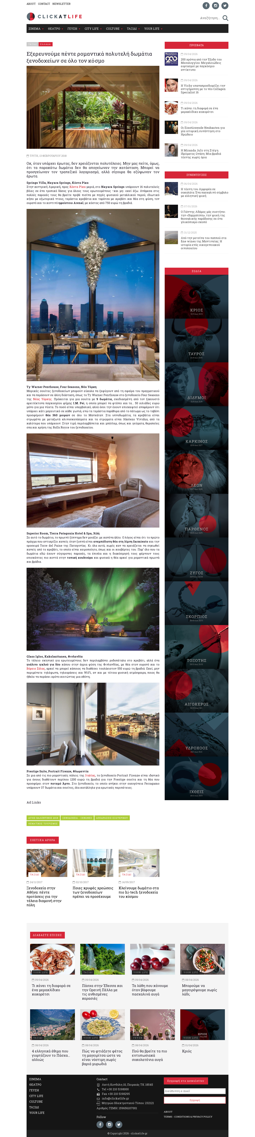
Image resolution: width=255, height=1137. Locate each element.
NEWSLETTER (61, 3)
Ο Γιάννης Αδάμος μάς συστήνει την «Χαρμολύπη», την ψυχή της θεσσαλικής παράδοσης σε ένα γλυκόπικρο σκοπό (203, 217)
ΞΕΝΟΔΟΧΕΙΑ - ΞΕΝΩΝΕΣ (77, 817)
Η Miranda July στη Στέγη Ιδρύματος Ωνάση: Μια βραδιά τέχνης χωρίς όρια (201, 153)
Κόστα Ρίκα (77, 187)
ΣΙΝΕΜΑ (35, 28)
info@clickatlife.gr (115, 1098)
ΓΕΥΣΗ (72, 28)
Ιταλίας (90, 775)
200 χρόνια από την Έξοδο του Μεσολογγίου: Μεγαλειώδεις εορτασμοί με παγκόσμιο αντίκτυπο (201, 64)
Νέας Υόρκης (42, 399)
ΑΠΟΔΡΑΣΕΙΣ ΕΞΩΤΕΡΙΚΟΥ (112, 817)
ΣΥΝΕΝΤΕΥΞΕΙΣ (196, 175)
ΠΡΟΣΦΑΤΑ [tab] (196, 45)
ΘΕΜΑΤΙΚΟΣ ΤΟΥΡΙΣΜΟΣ (43, 823)
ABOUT (31, 3)
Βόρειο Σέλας (36, 668)
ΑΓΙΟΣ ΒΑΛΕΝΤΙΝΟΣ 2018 (43, 817)
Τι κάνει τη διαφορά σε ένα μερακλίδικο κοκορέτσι (199, 109)
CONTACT (44, 3)
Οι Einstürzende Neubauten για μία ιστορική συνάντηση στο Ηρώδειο (203, 131)
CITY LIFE (92, 28)
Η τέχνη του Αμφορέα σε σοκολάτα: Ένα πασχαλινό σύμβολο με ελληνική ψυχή (204, 192)
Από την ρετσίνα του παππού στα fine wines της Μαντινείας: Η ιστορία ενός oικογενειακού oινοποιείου (203, 243)
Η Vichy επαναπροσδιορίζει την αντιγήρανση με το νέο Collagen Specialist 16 (203, 89)
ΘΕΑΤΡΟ (54, 28)
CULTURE (113, 28)
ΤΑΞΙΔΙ (132, 28)
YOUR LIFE (151, 28)
